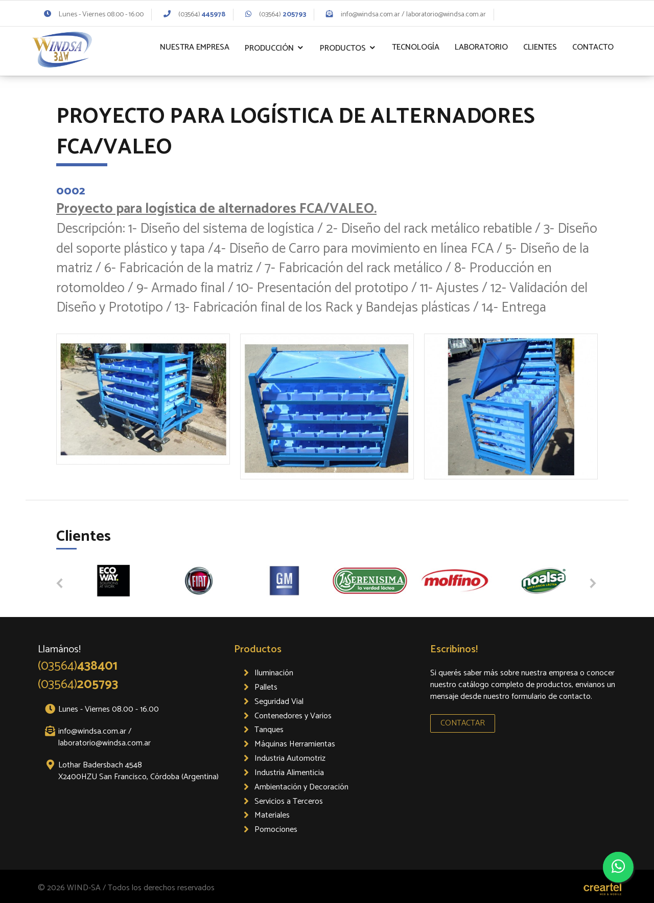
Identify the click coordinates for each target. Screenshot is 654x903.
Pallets (265, 687)
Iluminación (273, 673)
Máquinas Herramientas (294, 744)
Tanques (269, 730)
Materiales (272, 815)
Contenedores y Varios (293, 716)
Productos (343, 48)
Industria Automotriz (289, 758)
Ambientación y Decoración (301, 787)
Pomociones (275, 829)
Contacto (593, 47)
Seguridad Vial (278, 702)
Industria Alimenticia (289, 773)
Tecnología (415, 47)
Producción (269, 48)
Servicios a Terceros (288, 801)
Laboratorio (481, 47)
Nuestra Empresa (194, 47)
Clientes (540, 47)
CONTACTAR (462, 723)
